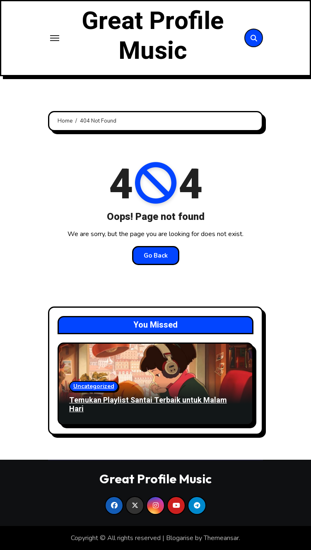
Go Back (156, 255)
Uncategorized (93, 386)
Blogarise (179, 538)
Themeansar (221, 538)
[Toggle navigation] (54, 38)
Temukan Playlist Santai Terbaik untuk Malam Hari (148, 405)
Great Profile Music (153, 36)
